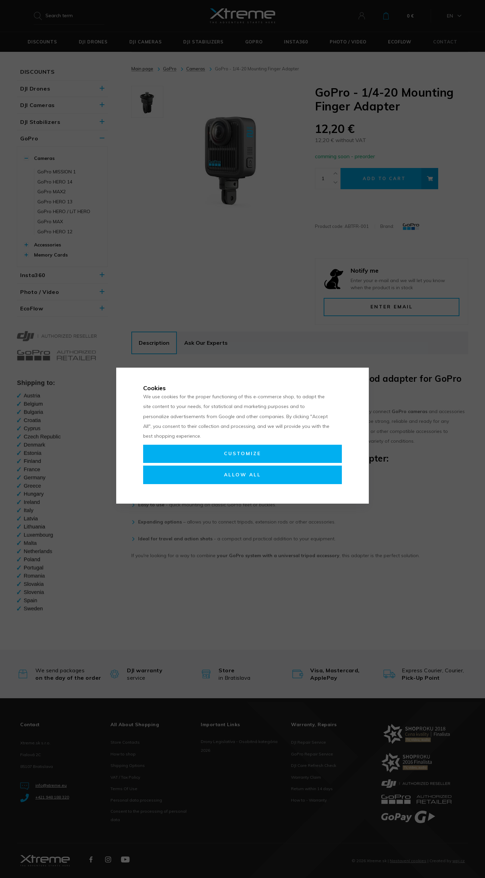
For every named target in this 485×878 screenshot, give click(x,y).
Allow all (242, 475)
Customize (242, 453)
